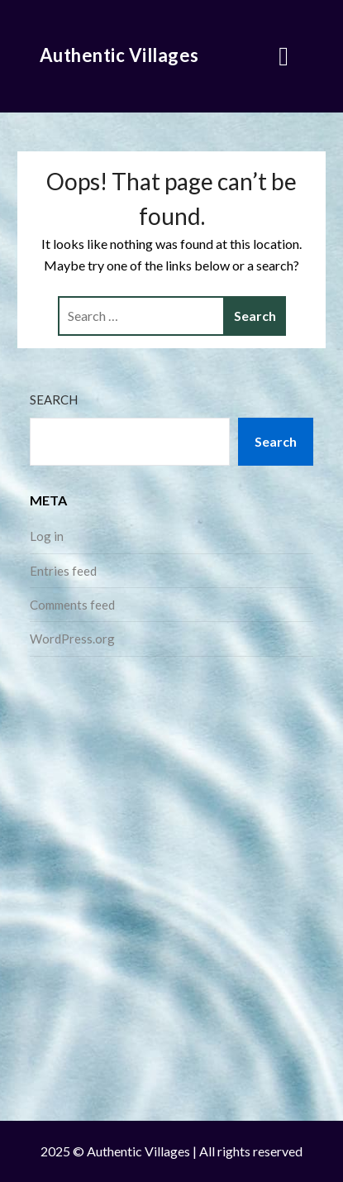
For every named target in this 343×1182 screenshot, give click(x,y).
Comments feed (72, 604)
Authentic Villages (119, 55)
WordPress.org (72, 638)
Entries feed (63, 570)
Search (54, 399)
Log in (47, 536)
